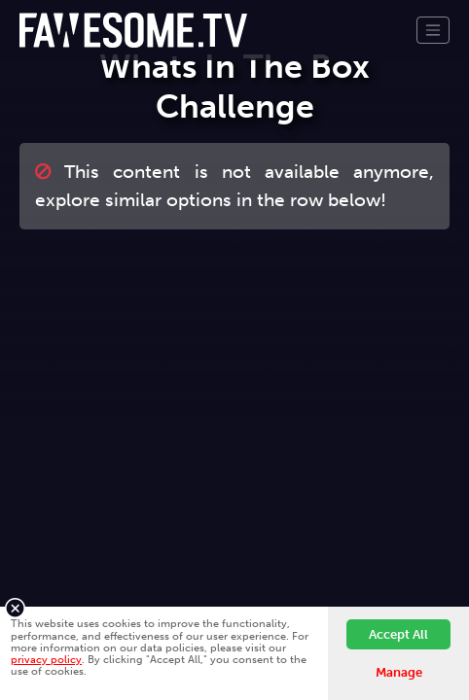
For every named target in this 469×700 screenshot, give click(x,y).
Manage (399, 672)
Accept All (398, 634)
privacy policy (46, 659)
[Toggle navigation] (433, 30)
